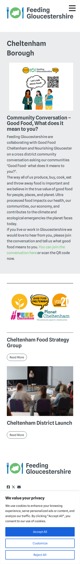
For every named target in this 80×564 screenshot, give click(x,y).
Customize (40, 543)
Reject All (40, 555)
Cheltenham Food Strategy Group (38, 342)
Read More (17, 357)
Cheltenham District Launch (39, 423)
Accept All (40, 531)
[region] (40, 527)
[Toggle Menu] (72, 8)
